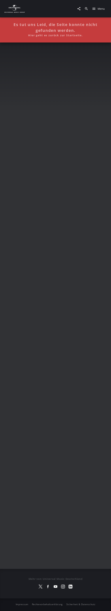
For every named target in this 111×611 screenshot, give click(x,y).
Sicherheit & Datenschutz (80, 604)
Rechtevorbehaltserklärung (47, 604)
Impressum (22, 604)
